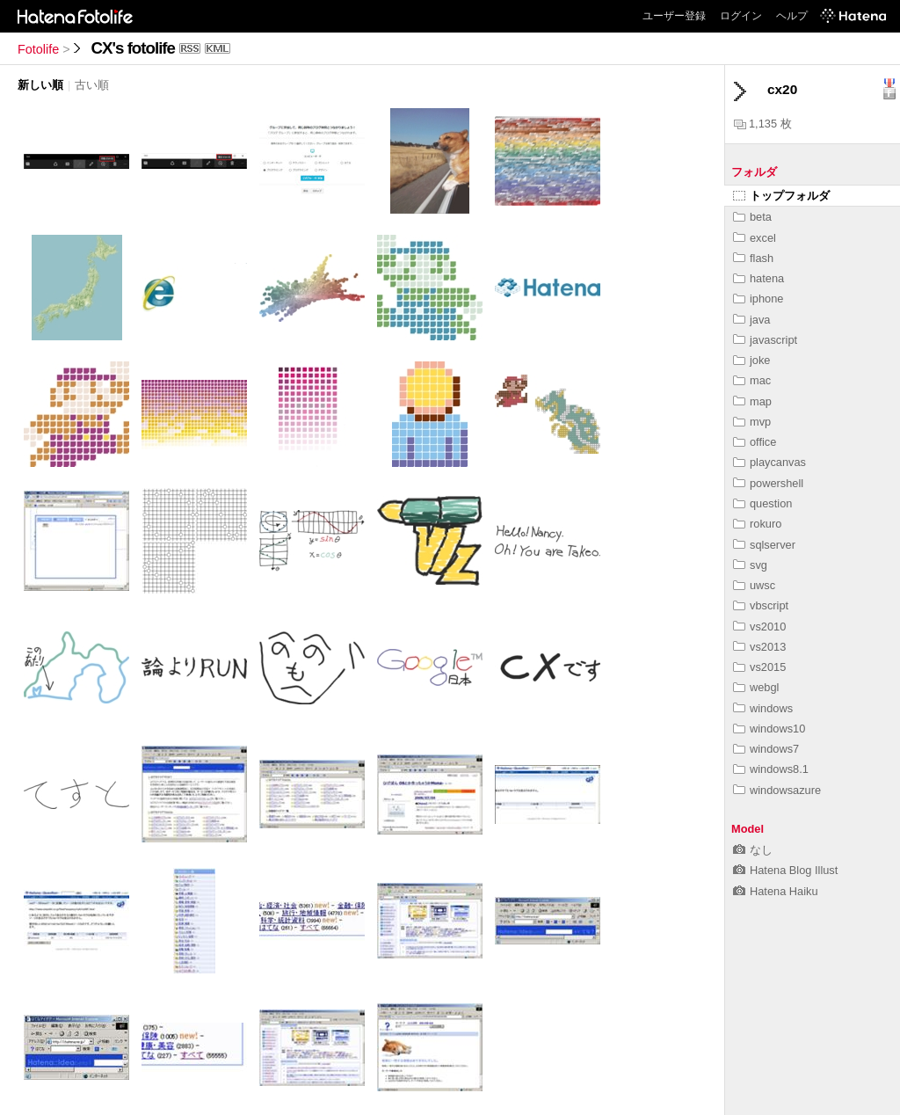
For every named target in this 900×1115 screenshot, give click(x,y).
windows (763, 708)
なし (753, 849)
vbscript (760, 605)
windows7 (766, 748)
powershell (768, 483)
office (754, 441)
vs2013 (759, 646)
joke (751, 360)
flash (753, 258)
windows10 (769, 728)
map (752, 401)
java (751, 319)
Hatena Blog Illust (785, 870)
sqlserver (764, 544)
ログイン (741, 16)
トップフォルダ (781, 195)
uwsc (754, 585)
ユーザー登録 (674, 16)
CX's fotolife (133, 48)
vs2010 (759, 626)
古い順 (92, 84)
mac (752, 380)
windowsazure (777, 790)
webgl (756, 687)
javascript (765, 339)
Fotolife (38, 49)
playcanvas (769, 462)
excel (754, 237)
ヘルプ (792, 16)
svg (750, 565)
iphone (758, 298)
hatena (758, 278)
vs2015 (759, 667)
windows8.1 (771, 769)
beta (752, 216)
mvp (752, 421)
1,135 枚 (763, 123)
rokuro (757, 523)
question (762, 503)
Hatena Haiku (775, 891)
